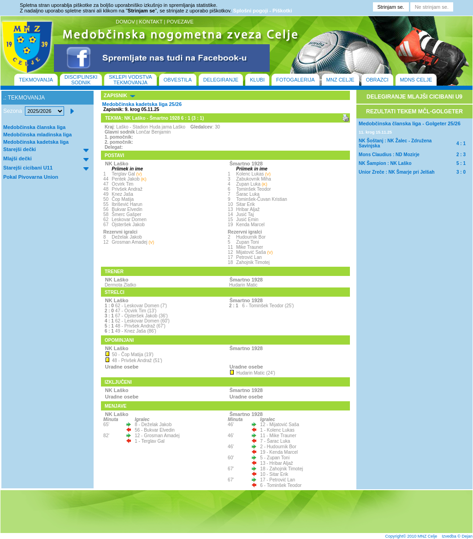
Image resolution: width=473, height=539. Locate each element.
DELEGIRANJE (220, 79)
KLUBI (257, 79)
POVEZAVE (179, 21)
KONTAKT (151, 21)
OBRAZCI (377, 79)
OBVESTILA (178, 79)
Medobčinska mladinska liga (37, 134)
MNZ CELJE (340, 79)
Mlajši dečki (17, 158)
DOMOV (125, 21)
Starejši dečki (19, 149)
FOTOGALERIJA (295, 79)
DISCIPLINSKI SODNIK (81, 79)
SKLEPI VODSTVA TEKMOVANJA (130, 79)
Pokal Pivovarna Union (30, 177)
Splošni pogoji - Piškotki (262, 10)
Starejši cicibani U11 (28, 167)
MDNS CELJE (416, 79)
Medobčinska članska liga (34, 127)
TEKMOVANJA (36, 79)
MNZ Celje (428, 536)
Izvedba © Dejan (457, 536)
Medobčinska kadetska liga (36, 142)
